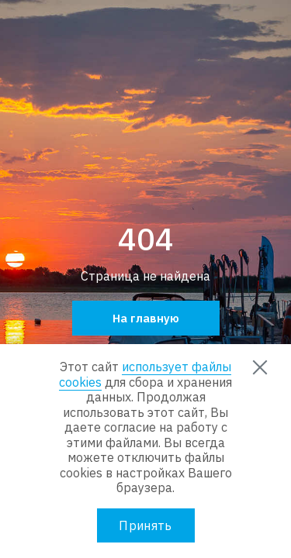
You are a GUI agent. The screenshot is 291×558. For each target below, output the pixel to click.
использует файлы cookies (145, 374)
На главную (146, 318)
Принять (145, 525)
